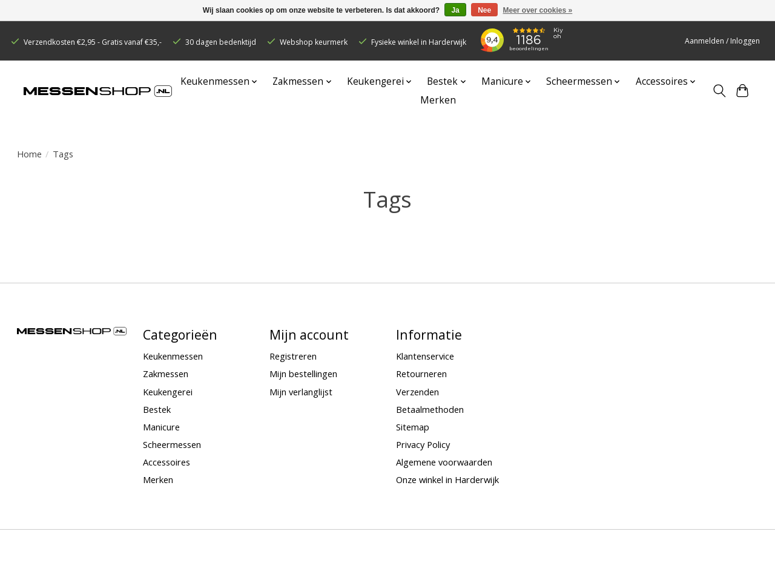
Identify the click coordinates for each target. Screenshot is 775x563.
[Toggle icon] (719, 91)
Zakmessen (165, 373)
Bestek (157, 409)
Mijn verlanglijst (300, 392)
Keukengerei (168, 392)
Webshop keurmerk (314, 42)
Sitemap (412, 427)
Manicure (161, 427)
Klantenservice (425, 356)
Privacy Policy (423, 444)
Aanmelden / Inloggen (722, 41)
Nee (484, 10)
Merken (438, 100)
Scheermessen (172, 444)
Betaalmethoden (430, 409)
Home (29, 154)
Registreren (293, 356)
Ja (455, 10)
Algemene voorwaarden (444, 462)
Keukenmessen (173, 356)
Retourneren (421, 373)
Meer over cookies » (538, 10)
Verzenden (417, 392)
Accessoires (166, 462)
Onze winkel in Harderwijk (447, 479)
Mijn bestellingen (303, 373)
